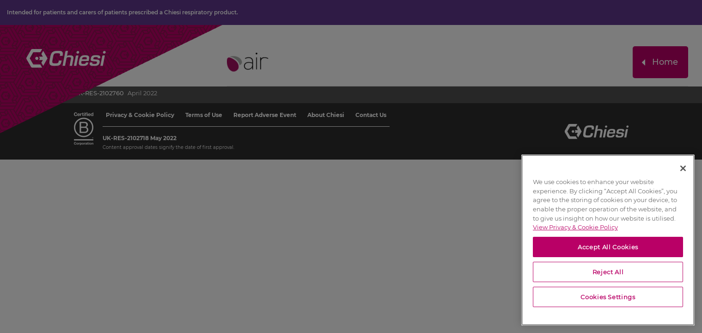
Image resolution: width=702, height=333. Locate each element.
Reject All (608, 272)
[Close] (683, 168)
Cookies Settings (607, 297)
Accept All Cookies (608, 247)
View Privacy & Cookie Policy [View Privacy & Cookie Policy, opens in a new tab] (575, 227)
